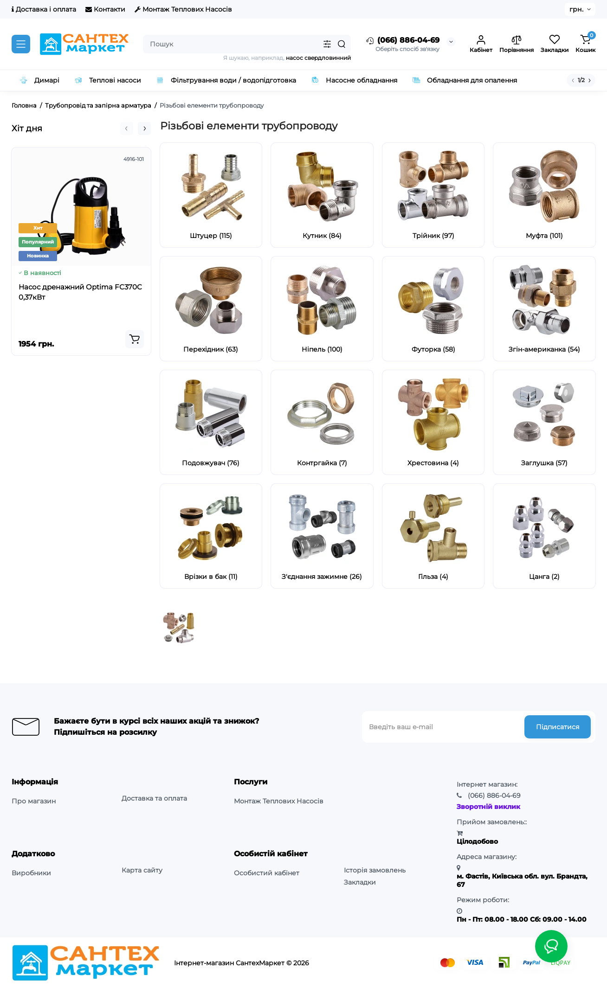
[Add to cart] (134, 339)
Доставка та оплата (154, 798)
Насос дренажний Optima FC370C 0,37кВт (80, 292)
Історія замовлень (375, 870)
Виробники (31, 873)
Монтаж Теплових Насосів (183, 9)
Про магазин (34, 801)
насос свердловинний (318, 57)
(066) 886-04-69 (402, 41)
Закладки (360, 882)
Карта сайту (142, 870)
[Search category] (327, 44)
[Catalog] (21, 44)
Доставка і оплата (44, 9)
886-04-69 (494, 795)
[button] (126, 128)
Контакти (105, 9)
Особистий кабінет (266, 873)
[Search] (341, 44)
